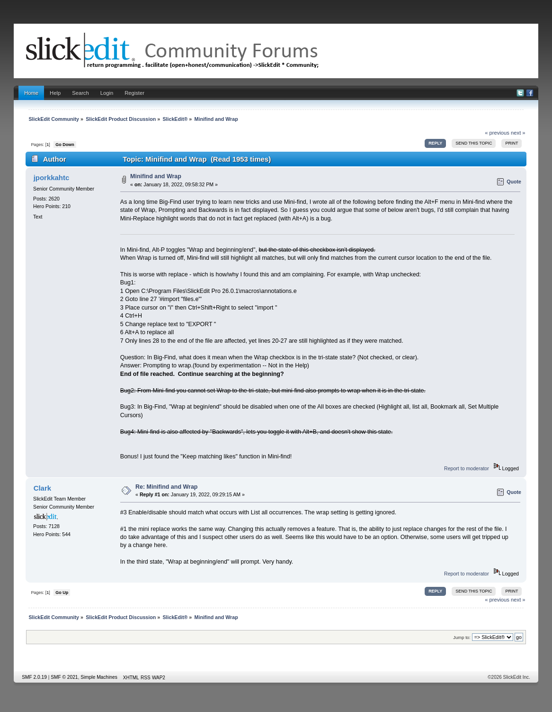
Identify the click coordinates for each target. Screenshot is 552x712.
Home (31, 93)
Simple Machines (98, 677)
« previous (497, 133)
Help (55, 93)
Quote (514, 181)
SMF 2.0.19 (34, 677)
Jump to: (462, 637)
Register (134, 93)
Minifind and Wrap (155, 176)
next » (518, 133)
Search (80, 93)
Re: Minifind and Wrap (166, 487)
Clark (42, 488)
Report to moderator (466, 468)
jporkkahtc (52, 177)
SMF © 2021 (64, 677)
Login (106, 93)
